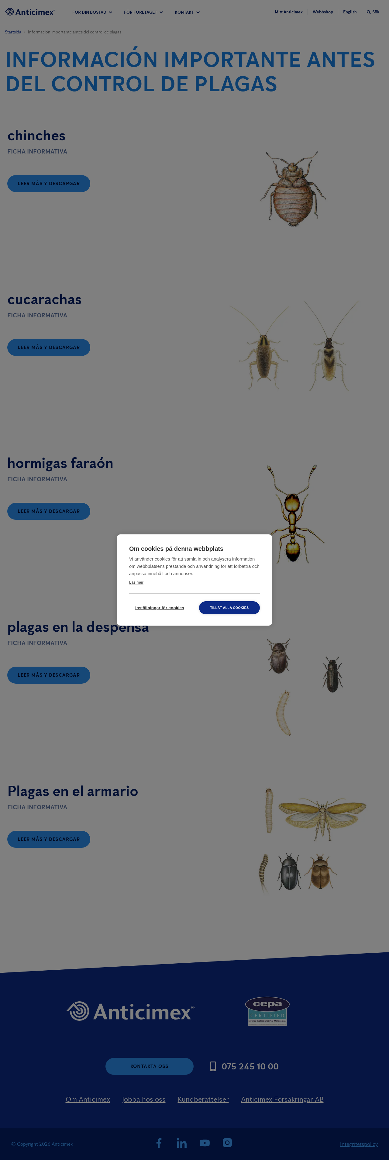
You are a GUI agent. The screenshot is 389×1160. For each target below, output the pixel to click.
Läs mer (136, 582)
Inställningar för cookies (159, 608)
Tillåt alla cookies (229, 607)
